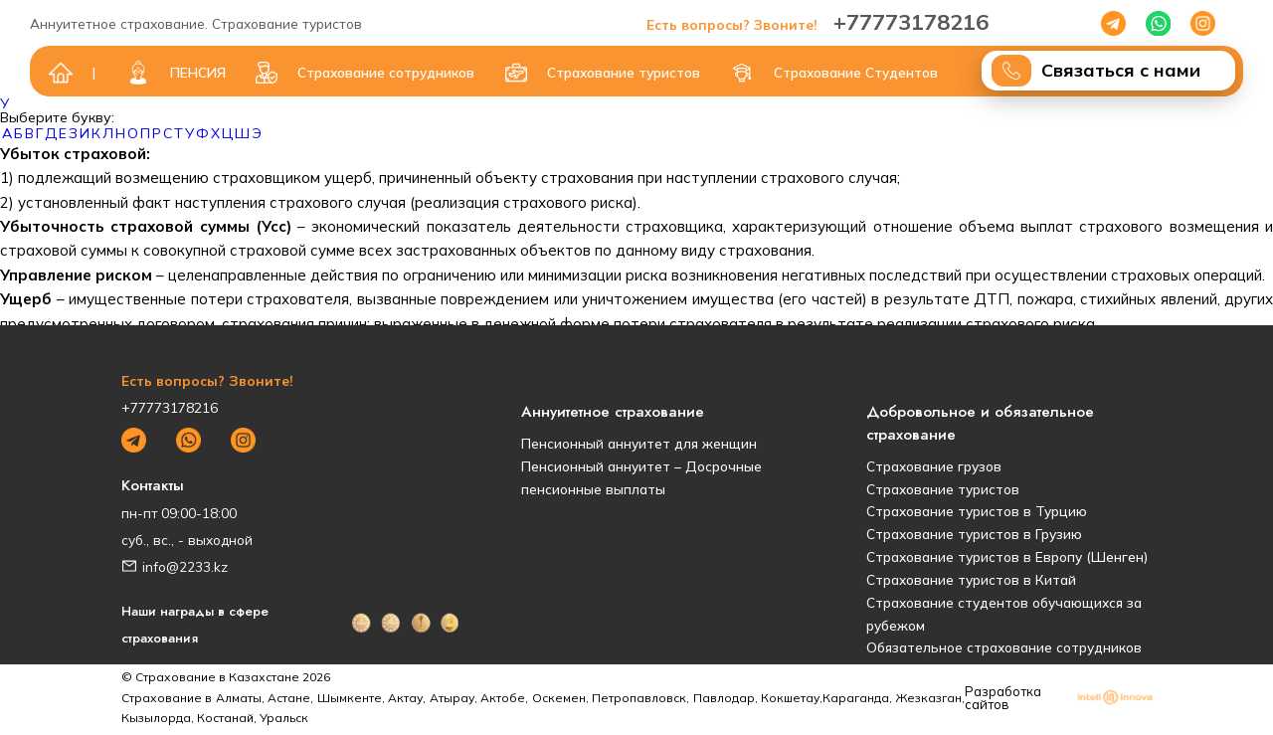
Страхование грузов (933, 466)
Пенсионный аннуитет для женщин (639, 443)
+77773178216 (817, 22)
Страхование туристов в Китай (971, 579)
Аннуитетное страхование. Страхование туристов (196, 23)
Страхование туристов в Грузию (974, 533)
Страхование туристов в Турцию (976, 510)
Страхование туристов (942, 488)
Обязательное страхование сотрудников (1004, 647)
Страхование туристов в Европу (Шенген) (1007, 556)
